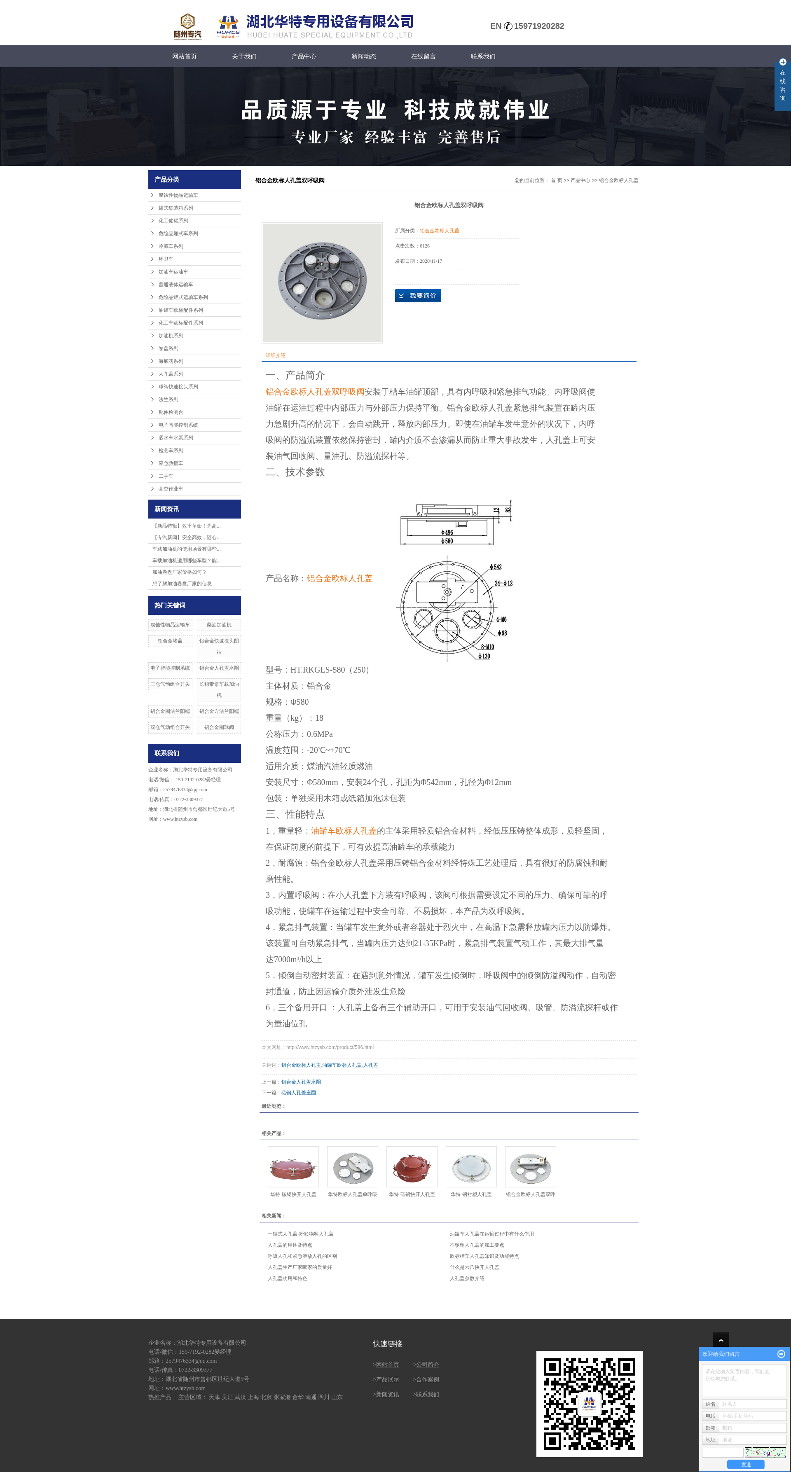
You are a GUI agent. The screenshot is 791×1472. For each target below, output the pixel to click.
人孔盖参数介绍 (467, 1278)
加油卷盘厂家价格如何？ (179, 572)
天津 (214, 1397)
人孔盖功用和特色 (287, 1278)
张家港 (282, 1397)
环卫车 (166, 259)
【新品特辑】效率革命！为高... (186, 526)
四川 (324, 1397)
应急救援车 (171, 463)
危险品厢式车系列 (178, 233)
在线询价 (418, 295)
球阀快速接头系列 (178, 387)
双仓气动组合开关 (170, 727)
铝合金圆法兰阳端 (170, 711)
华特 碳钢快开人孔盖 (293, 1194)
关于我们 (244, 56)
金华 (298, 1397)
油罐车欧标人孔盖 (342, 1065)
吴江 (227, 1397)
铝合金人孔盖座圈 (219, 668)
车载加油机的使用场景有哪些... (186, 549)
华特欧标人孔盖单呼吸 (352, 1194)
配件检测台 (171, 412)
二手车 (166, 476)
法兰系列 (168, 399)
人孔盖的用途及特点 (290, 1245)
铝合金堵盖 (170, 641)
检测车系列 (171, 450)
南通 (311, 1397)
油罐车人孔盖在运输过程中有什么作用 (492, 1234)
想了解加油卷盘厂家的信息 (182, 583)
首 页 (556, 180)
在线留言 (423, 56)
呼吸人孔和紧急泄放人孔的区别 (302, 1256)
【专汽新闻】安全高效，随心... (186, 537)
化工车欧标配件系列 (181, 323)
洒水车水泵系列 (176, 438)
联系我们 (483, 56)
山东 (337, 1397)
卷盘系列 (168, 348)
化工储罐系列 (173, 221)
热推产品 (159, 1397)
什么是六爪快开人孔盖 (474, 1267)
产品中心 (304, 56)
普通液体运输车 (176, 284)
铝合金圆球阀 (219, 727)
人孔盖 (370, 1065)
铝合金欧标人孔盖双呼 (530, 1194)
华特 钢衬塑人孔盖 (471, 1194)
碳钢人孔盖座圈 (298, 1093)
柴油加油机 (219, 625)
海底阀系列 (171, 361)
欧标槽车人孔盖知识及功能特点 (484, 1256)
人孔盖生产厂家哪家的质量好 (300, 1267)
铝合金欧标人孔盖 (619, 180)
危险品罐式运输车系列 (183, 297)
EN (496, 25)
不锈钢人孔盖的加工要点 (477, 1245)
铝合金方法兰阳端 (219, 711)
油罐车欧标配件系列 (181, 310)
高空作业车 (171, 489)
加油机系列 (171, 336)
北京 (266, 1397)
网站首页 (184, 56)
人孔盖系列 (171, 374)
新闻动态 (363, 56)
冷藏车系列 (171, 246)
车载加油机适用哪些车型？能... (186, 560)
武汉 (240, 1397)
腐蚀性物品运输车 (178, 195)
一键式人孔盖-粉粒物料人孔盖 (301, 1234)
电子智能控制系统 (178, 425)
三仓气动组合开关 (170, 684)
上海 (253, 1397)
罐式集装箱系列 (176, 208)
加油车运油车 (173, 272)
